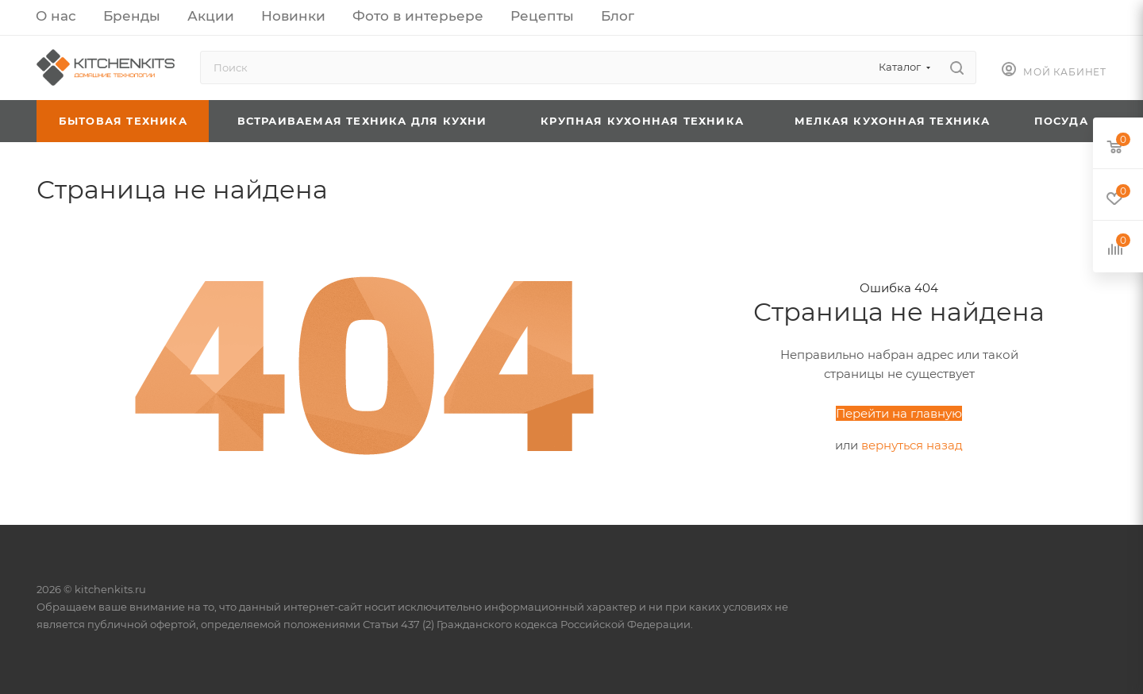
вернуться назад (912, 445)
